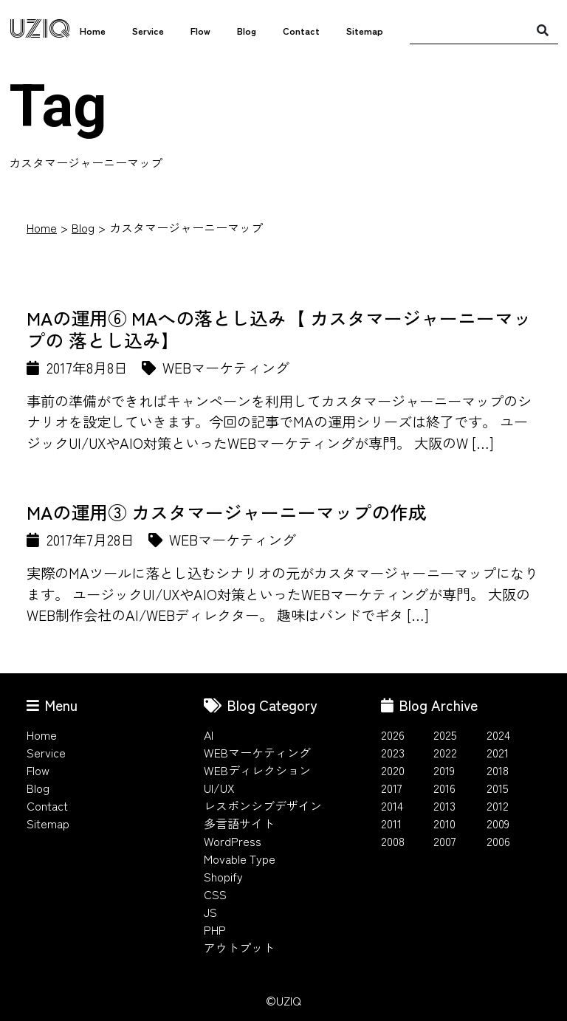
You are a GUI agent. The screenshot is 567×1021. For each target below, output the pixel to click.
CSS (215, 894)
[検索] (542, 30)
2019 (444, 770)
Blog (246, 31)
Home (93, 31)
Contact (301, 31)
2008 (393, 841)
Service (148, 31)
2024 (498, 734)
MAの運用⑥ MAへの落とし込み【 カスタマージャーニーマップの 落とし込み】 (279, 328)
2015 (498, 788)
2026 (393, 734)
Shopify (223, 876)
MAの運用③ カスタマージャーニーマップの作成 (227, 511)
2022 (445, 752)
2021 (498, 752)
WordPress (232, 841)
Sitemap (364, 31)
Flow (200, 31)
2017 (391, 788)
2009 (498, 823)
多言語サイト (239, 823)
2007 (444, 841)
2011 (391, 823)
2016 (444, 788)
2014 (392, 805)
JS (210, 912)
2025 (445, 734)
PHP (215, 929)
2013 (444, 805)
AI (208, 734)
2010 (444, 823)
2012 (498, 805)
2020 (393, 770)
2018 (498, 770)
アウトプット (239, 947)
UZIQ (39, 30)
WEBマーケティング (257, 752)
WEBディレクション (257, 770)
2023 (393, 752)
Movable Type (239, 858)
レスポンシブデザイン (263, 805)
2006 (498, 841)
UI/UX (219, 788)
